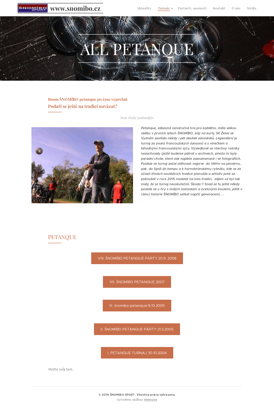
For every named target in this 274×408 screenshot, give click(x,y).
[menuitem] (148, 8)
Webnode (150, 399)
